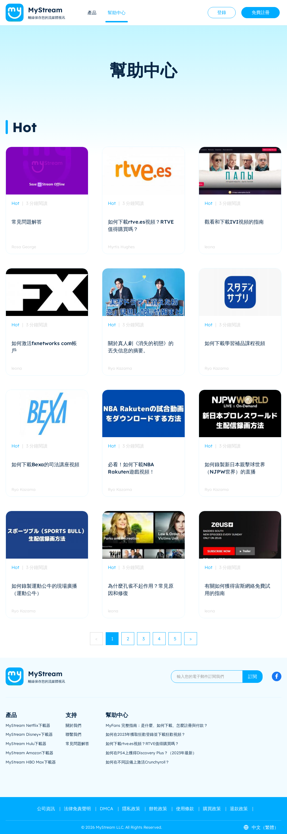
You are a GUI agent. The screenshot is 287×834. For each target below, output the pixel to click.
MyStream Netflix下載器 (28, 725)
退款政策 (239, 808)
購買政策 (212, 808)
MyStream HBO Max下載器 (31, 762)
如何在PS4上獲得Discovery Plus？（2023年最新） (151, 752)
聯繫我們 (73, 734)
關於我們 (73, 725)
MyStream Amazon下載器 (29, 752)
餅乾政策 (158, 808)
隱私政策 (131, 808)
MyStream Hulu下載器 (26, 743)
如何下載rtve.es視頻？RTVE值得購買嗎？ (142, 743)
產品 (91, 12)
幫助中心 (117, 12)
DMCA (106, 808)
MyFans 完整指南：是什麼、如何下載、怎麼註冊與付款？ (157, 725)
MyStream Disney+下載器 (29, 734)
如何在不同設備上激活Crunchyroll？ (137, 762)
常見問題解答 (77, 743)
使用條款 (185, 808)
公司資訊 (46, 808)
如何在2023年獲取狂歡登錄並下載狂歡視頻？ (145, 734)
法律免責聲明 (77, 808)
